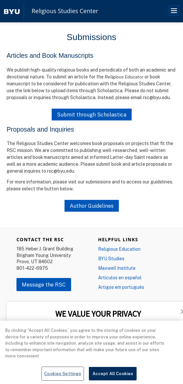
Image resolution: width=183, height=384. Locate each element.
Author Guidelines (92, 206)
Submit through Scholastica (91, 114)
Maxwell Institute (117, 268)
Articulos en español (120, 277)
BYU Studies (111, 258)
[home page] (12, 11)
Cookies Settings (62, 375)
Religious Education (119, 249)
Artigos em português (121, 287)
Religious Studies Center (65, 11)
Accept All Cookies (112, 375)
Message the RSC (44, 284)
